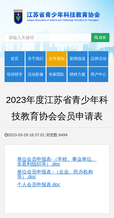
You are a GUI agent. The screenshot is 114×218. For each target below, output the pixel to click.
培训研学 (14, 74)
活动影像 (35, 74)
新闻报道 (77, 58)
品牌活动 (98, 58)
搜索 (100, 37)
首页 (15, 58)
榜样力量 (77, 74)
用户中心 (98, 74)
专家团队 (56, 74)
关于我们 (35, 58)
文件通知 (56, 58)
